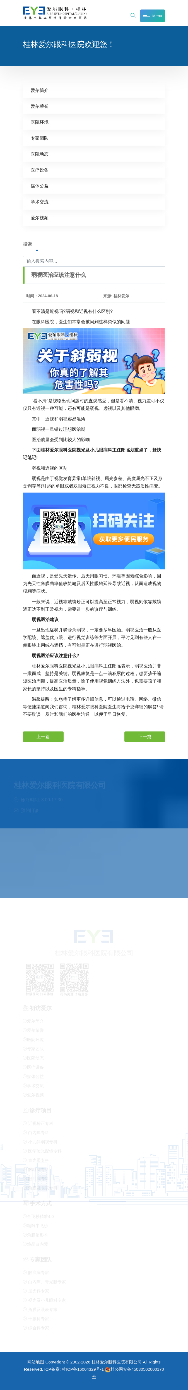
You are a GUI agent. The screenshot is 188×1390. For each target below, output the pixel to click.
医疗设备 (40, 169)
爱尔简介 (40, 90)
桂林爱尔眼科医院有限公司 (116, 1362)
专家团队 (40, 138)
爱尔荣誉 (40, 106)
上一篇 (43, 736)
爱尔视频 (40, 217)
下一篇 (144, 736)
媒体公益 (40, 185)
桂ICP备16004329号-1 (83, 1369)
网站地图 (35, 1362)
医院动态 (40, 153)
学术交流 (40, 201)
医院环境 (40, 122)
